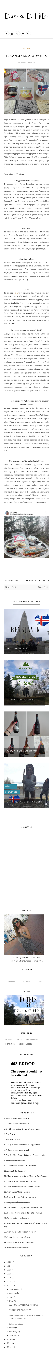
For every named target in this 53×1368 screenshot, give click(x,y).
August (12, 1293)
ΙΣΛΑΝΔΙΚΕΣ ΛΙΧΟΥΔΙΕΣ (20, 1310)
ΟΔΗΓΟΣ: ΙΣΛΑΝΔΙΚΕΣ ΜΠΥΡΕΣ (22, 751)
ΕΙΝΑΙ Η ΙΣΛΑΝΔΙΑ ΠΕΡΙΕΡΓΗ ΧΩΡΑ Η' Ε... (24, 803)
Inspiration (10, 1044)
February (13, 1331)
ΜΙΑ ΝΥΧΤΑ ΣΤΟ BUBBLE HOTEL (23, 700)
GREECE (19, 1039)
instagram (26, 978)
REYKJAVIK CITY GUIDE (18, 648)
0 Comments (12, 580)
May (11, 1301)
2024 (9, 1266)
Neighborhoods (25, 1044)
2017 (9, 1285)
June (11, 1297)
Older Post (43, 587)
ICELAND (27, 48)
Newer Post (10, 587)
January (12, 1335)
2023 (9, 1270)
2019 (9, 1277)
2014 (9, 1347)
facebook (11, 978)
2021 (9, 1273)
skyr (17, 293)
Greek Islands (32, 1039)
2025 (9, 1262)
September (14, 1289)
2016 (9, 1339)
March (12, 1327)
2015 (9, 1343)
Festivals (9, 1039)
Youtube (41, 978)
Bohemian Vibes (16, 1324)
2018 (9, 1281)
